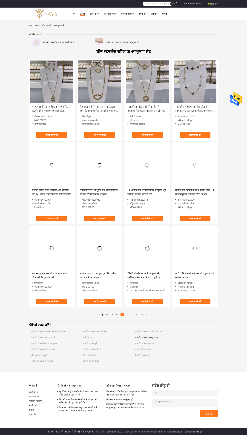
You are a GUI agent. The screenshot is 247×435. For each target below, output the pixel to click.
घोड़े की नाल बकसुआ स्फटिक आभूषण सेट (122, 42)
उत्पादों (82, 14)
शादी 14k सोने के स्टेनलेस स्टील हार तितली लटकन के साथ (194, 275)
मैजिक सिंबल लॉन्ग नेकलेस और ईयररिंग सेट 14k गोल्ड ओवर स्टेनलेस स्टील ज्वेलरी (51, 192)
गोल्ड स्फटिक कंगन (143, 349)
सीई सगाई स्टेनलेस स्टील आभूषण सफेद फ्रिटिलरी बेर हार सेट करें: (50, 275)
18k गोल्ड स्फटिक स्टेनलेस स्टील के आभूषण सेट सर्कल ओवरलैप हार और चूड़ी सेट (146, 109)
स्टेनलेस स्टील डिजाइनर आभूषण (44, 343)
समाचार (154, 14)
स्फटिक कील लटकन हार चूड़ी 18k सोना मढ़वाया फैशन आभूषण (98, 275)
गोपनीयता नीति (53, 431)
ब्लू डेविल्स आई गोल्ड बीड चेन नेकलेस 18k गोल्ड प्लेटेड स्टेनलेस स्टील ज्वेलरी (78, 393)
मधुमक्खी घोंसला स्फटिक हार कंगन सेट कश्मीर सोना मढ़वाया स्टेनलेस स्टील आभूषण (50, 109)
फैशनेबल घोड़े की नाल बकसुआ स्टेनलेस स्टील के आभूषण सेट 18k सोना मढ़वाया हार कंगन (98, 109)
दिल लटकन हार (89, 355)
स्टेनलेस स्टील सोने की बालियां (43, 349)
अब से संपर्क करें (52, 135)
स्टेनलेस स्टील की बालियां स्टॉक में (148, 331)
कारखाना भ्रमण (110, 14)
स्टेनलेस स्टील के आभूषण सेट (146, 337)
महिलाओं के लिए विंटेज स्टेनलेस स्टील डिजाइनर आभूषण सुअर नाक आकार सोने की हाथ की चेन (125, 406)
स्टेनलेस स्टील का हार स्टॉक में (94, 331)
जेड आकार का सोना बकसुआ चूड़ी (119, 399)
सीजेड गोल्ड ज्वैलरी (91, 361)
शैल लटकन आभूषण (39, 355)
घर (74, 14)
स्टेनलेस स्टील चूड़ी (90, 343)
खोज (173, 4)
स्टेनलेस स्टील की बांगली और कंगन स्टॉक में (48, 331)
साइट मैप (32, 414)
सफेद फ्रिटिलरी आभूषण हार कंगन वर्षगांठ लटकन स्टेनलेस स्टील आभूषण (99, 192)
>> (141, 314)
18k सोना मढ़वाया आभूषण (42, 361)
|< (113, 314)
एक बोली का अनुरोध (192, 3)
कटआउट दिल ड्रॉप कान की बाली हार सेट (59, 42)
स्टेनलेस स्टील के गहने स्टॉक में (43, 337)
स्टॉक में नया (88, 337)
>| (146, 314)
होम (30, 25)
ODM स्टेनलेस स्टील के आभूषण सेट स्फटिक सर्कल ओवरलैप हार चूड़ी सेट (144, 275)
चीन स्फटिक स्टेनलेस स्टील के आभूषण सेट (78, 431)
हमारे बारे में (94, 14)
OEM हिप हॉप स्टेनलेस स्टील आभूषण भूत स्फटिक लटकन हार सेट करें (146, 192)
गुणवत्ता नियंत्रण (127, 14)
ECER (200, 431)
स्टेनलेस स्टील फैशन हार (144, 343)
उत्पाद (37, 25)
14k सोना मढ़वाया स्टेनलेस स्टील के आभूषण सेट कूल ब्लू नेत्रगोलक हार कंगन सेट (193, 109)
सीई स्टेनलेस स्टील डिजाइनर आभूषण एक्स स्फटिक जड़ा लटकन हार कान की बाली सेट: (126, 393)
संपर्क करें (142, 14)
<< (117, 314)
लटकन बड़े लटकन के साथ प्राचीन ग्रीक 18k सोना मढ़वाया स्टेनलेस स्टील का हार (195, 192)
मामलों (164, 14)
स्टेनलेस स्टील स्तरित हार (92, 349)
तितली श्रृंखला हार (142, 355)
